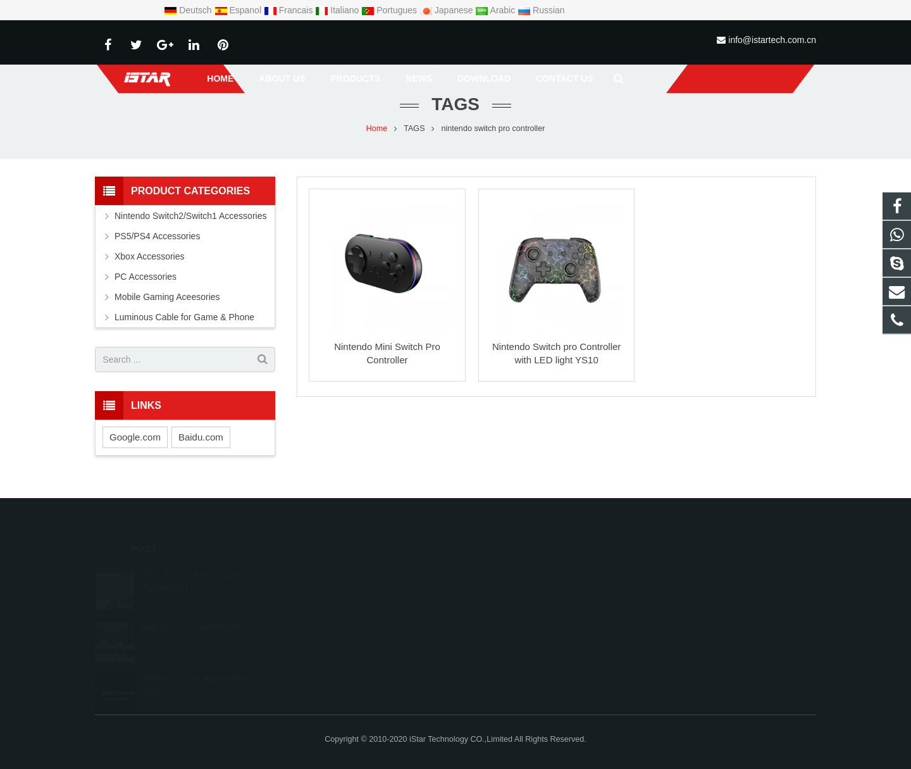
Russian (540, 10)
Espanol (239, 10)
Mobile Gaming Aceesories (167, 299)
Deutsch (189, 10)
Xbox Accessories (150, 258)
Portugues (390, 10)
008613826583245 (511, 574)
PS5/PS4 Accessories (157, 238)
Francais (289, 10)
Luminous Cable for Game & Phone (184, 319)
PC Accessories (146, 278)
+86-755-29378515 (511, 592)
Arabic (496, 10)
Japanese (447, 10)
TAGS (414, 129)
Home (377, 129)
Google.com (135, 438)
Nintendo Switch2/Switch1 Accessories (190, 218)
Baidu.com (200, 438)
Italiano (338, 10)
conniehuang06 (505, 629)
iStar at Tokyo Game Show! (193, 611)
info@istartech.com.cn (772, 40)
